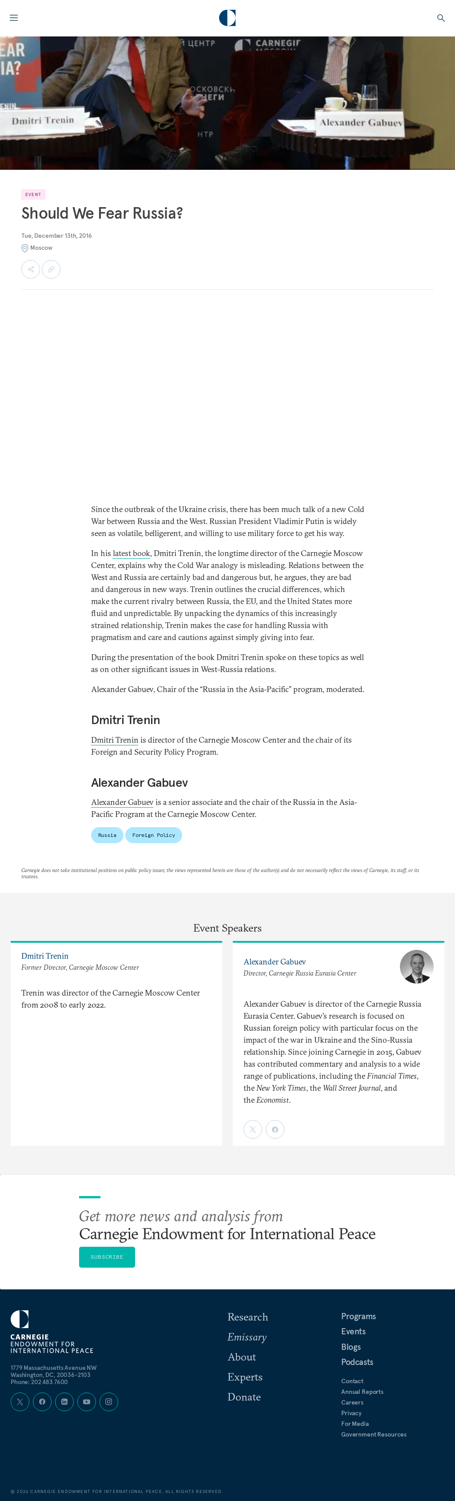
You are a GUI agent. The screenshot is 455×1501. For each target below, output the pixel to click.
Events (353, 1331)
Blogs (351, 1346)
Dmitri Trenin (115, 740)
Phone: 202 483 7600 (39, 1381)
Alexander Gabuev (122, 802)
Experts (245, 1376)
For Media (355, 1424)
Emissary (247, 1336)
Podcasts (357, 1362)
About (242, 1356)
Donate (244, 1396)
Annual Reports (362, 1392)
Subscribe (107, 1256)
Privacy (351, 1413)
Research (248, 1316)
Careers (352, 1402)
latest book (131, 553)
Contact (352, 1381)
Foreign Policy (153, 835)
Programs (358, 1316)
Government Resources (374, 1434)
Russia (107, 835)
